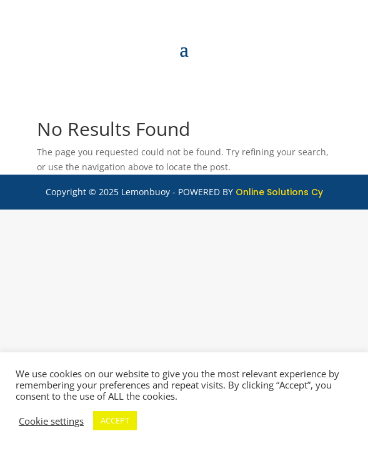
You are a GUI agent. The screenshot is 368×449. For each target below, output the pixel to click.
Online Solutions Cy (279, 192)
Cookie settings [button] (51, 421)
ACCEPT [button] (115, 420)
